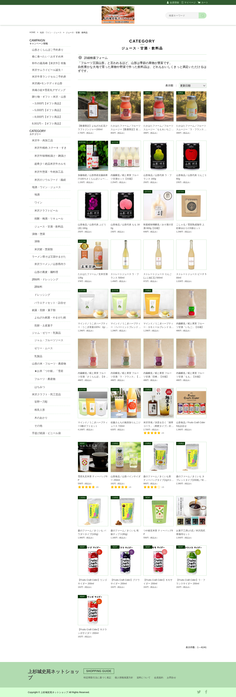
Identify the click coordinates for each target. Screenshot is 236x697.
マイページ (190, 2)
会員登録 (174, 2)
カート (204, 2)
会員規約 (158, 677)
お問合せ (171, 677)
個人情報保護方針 (124, 677)
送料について (143, 677)
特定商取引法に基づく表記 (97, 677)
